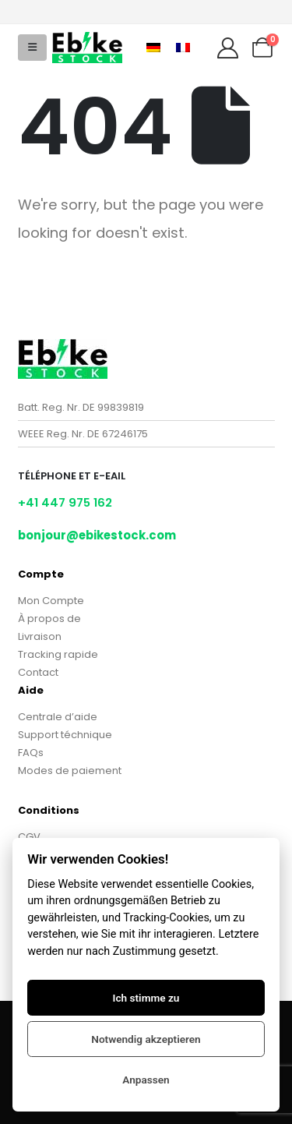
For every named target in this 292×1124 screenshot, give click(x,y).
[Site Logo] (87, 47)
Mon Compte (51, 600)
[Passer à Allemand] (153, 47)
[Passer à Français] (183, 47)
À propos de (49, 618)
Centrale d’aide (57, 716)
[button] (32, 47)
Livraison (40, 636)
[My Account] (227, 47)
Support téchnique (65, 734)
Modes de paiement (69, 770)
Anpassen (145, 1079)
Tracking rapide (58, 654)
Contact (38, 672)
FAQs (31, 752)
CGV (29, 836)
